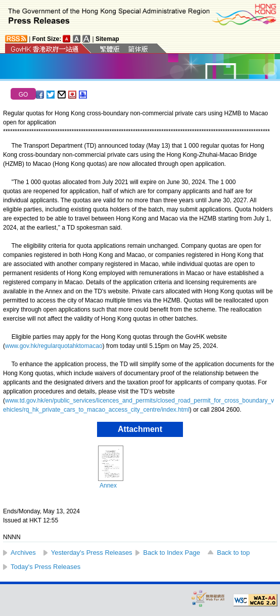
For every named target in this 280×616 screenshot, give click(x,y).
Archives (23, 552)
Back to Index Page (171, 552)
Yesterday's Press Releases (91, 552)
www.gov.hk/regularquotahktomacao (54, 345)
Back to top (233, 552)
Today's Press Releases (45, 566)
